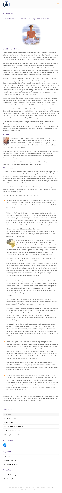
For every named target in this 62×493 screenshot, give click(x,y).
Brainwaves (7, 414)
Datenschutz (29, 490)
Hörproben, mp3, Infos (11, 464)
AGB (22, 490)
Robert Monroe (9, 422)
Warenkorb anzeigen (10, 475)
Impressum (37, 490)
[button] (58, 4)
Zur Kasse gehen (9, 479)
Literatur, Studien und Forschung (14, 435)
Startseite (7, 456)
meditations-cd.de (15, 487)
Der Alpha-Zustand (10, 418)
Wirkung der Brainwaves (12, 431)
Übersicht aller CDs (10, 460)
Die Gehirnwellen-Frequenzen (13, 427)
